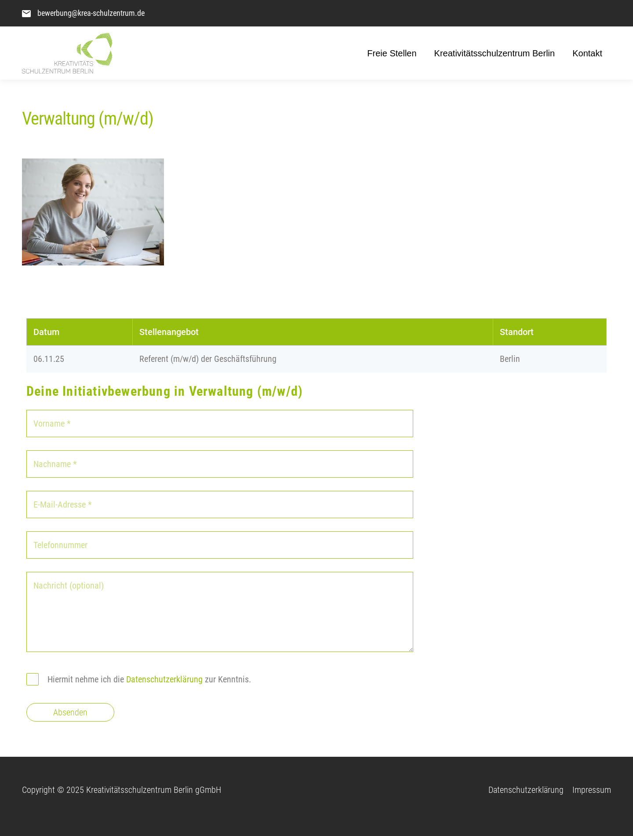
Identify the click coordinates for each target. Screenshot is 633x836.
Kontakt (587, 53)
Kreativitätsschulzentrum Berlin (494, 53)
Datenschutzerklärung (164, 679)
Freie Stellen (391, 53)
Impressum (591, 789)
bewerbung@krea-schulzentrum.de (91, 13)
